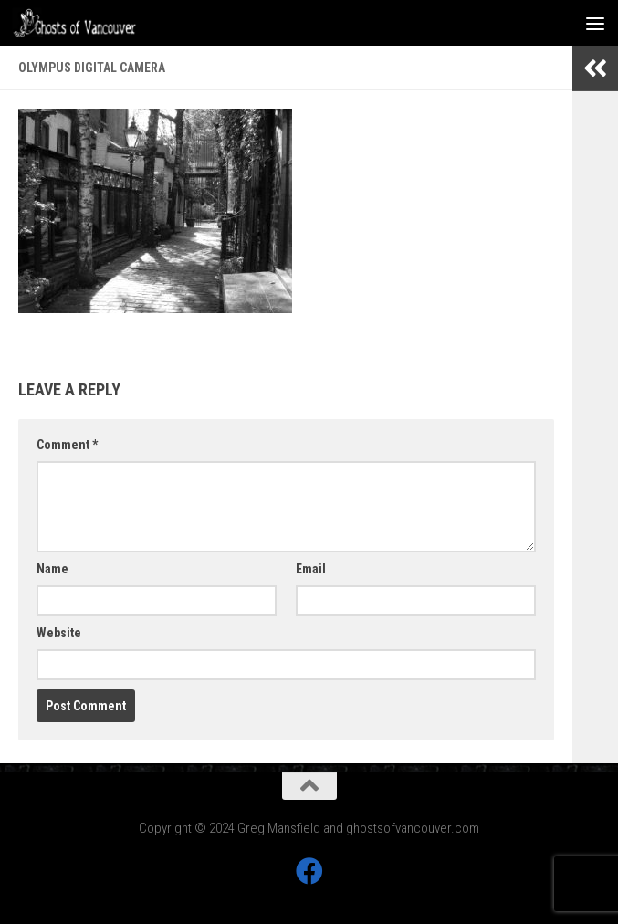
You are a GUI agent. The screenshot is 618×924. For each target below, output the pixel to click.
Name (52, 569)
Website (59, 632)
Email (311, 569)
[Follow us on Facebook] (309, 871)
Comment (67, 444)
